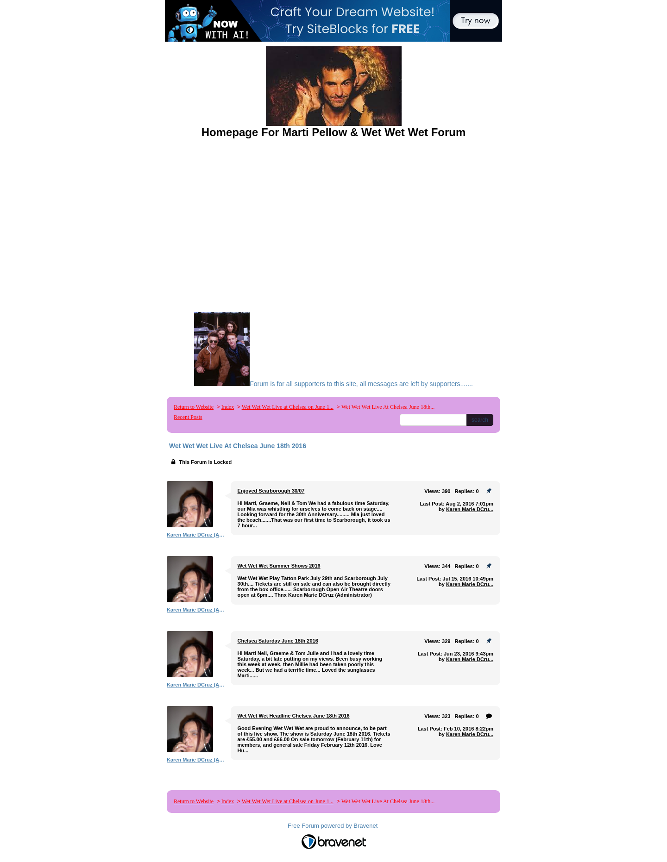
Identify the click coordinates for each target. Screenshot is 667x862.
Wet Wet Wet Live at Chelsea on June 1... (288, 407)
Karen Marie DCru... (469, 509)
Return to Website (194, 407)
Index (227, 407)
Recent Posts (188, 417)
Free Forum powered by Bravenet (333, 825)
